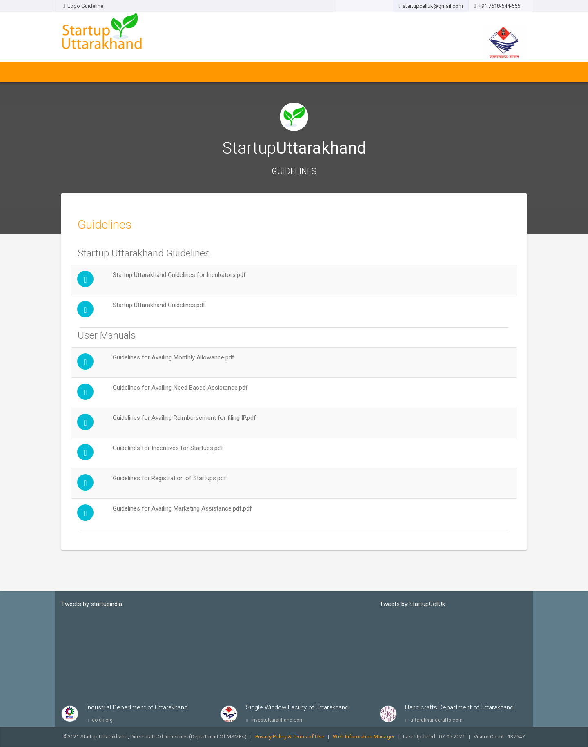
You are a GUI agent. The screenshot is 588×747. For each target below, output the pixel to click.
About (96, 72)
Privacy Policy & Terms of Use (289, 737)
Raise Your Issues (355, 72)
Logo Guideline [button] (79, 6)
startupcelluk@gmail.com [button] (431, 6)
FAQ (391, 72)
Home (72, 72)
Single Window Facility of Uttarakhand (297, 707)
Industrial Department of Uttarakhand (137, 707)
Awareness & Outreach (291, 72)
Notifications (190, 72)
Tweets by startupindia (91, 604)
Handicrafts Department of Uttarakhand (459, 707)
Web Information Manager (363, 737)
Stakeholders (234, 72)
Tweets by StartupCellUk (412, 604)
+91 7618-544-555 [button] (501, 6)
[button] (364, 6)
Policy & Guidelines (138, 72)
